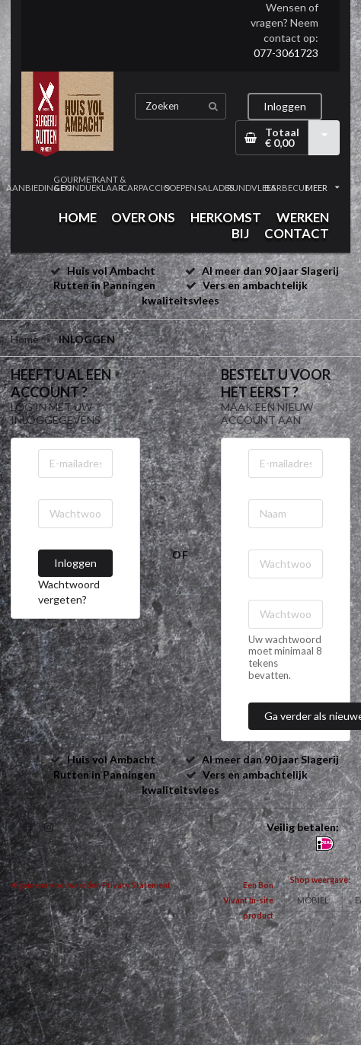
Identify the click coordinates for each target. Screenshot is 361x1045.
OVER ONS (143, 217)
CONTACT (296, 233)
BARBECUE (286, 188)
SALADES (215, 188)
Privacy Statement (136, 885)
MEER (322, 188)
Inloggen (285, 106)
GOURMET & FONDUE (73, 183)
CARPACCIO (144, 188)
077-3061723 (286, 52)
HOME (78, 217)
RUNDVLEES (251, 188)
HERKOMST (225, 217)
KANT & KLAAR (110, 183)
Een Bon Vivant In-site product (248, 900)
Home (25, 339)
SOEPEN (180, 188)
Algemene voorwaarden (56, 885)
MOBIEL (313, 900)
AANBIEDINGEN (38, 188)
